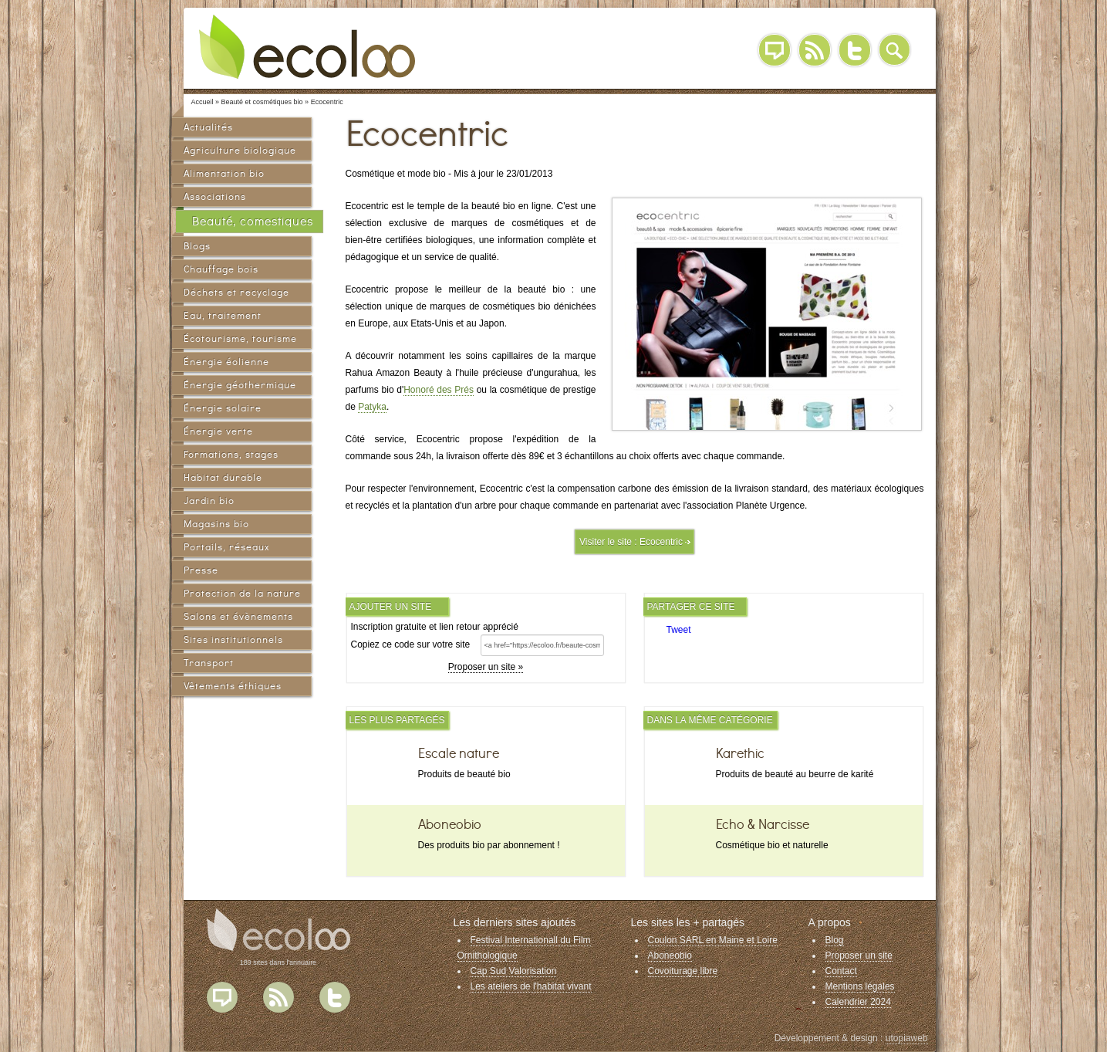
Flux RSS (278, 997)
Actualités (208, 127)
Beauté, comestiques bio (252, 224)
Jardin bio (209, 500)
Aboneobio (670, 955)
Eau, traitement (223, 315)
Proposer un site (859, 955)
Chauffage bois (221, 269)
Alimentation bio (224, 173)
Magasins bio (216, 523)
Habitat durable (223, 477)
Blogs (197, 246)
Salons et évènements (238, 616)
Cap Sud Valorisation (514, 971)
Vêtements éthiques (233, 686)
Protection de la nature (242, 593)
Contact (841, 971)
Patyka (372, 406)
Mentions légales (860, 986)
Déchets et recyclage (236, 292)
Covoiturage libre (683, 971)
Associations (215, 196)
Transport (209, 662)
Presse (201, 570)
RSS (814, 50)
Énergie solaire (223, 408)
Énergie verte (218, 431)
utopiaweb (907, 1038)
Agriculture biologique (240, 150)
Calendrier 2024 (858, 1001)
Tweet (679, 629)
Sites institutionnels (233, 639)
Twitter (855, 50)
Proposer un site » (485, 666)
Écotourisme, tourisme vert (240, 341)
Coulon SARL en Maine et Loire (713, 940)
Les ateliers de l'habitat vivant (531, 986)
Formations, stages (231, 454)
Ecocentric (661, 541)
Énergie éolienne (226, 361)
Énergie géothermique (240, 385)
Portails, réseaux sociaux (226, 549)
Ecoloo (318, 46)
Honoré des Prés (438, 389)
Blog (774, 50)
